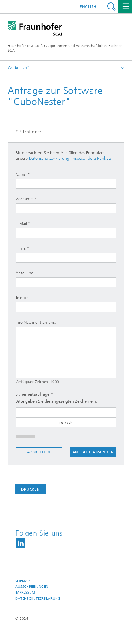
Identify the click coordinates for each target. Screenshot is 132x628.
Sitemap (22, 581)
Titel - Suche (111, 6)
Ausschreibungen (31, 587)
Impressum (25, 592)
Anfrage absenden (93, 452)
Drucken (30, 489)
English (88, 7)
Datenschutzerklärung (38, 599)
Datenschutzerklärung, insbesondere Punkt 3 (70, 158)
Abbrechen (39, 452)
